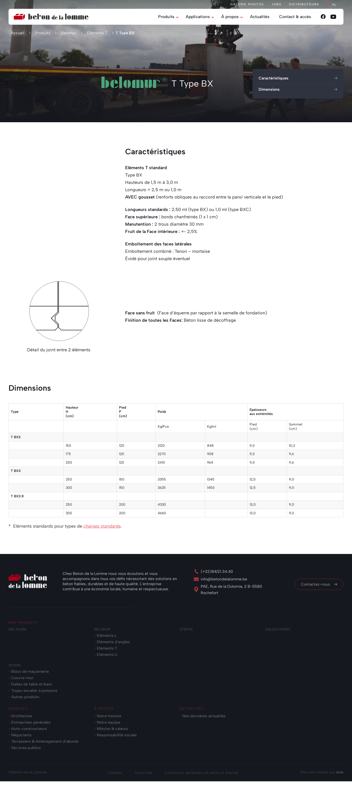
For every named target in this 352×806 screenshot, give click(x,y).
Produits (42, 34)
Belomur (68, 34)
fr (329, 4)
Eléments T (97, 34)
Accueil (17, 34)
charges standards (102, 557)
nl (334, 4)
